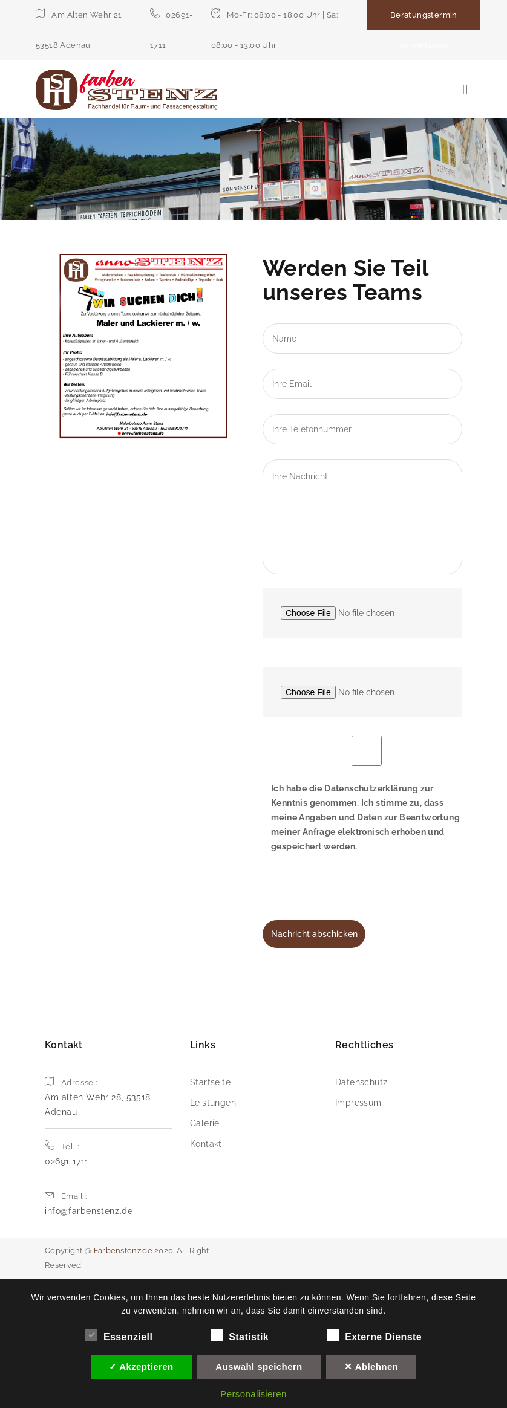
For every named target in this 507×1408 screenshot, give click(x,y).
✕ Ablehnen (371, 1366)
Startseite (210, 1082)
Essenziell (118, 1335)
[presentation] (354, 896)
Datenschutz (361, 1082)
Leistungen (213, 1103)
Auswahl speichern (259, 1366)
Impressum (358, 1103)
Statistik (240, 1335)
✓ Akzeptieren (141, 1366)
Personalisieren (253, 1394)
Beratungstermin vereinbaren (423, 30)
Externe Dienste (374, 1335)
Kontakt (206, 1144)
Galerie (205, 1123)
